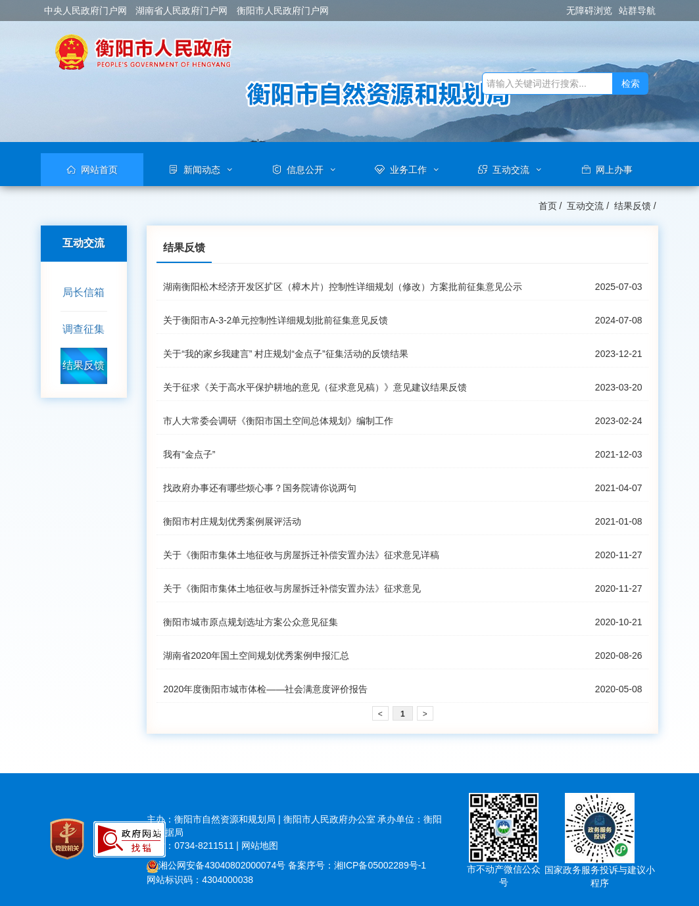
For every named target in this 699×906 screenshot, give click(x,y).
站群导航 (637, 10)
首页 (548, 206)
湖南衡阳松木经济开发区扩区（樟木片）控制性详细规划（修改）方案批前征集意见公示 (342, 286)
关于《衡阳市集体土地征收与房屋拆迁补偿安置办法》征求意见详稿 (301, 555)
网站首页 (99, 169)
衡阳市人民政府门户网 (283, 10)
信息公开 (305, 169)
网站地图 (259, 845)
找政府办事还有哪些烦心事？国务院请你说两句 (259, 488)
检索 (630, 83)
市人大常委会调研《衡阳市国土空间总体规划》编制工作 (278, 421)
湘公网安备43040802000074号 (216, 865)
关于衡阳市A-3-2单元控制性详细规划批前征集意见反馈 (275, 320)
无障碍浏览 (589, 10)
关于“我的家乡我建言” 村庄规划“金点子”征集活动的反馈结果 (285, 353)
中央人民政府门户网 (85, 10)
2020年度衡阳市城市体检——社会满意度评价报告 (265, 689)
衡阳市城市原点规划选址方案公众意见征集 (250, 622)
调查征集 (83, 329)
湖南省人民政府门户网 (181, 10)
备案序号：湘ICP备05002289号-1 (357, 865)
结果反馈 (632, 206)
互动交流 (511, 169)
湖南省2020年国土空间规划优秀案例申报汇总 (256, 655)
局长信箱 (83, 292)
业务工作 (408, 169)
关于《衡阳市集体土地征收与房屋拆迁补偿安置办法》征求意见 (292, 588)
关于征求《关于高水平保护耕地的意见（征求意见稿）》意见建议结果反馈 (315, 387)
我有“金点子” (189, 454)
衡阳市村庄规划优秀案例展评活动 (232, 521)
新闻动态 (201, 169)
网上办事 (614, 169)
